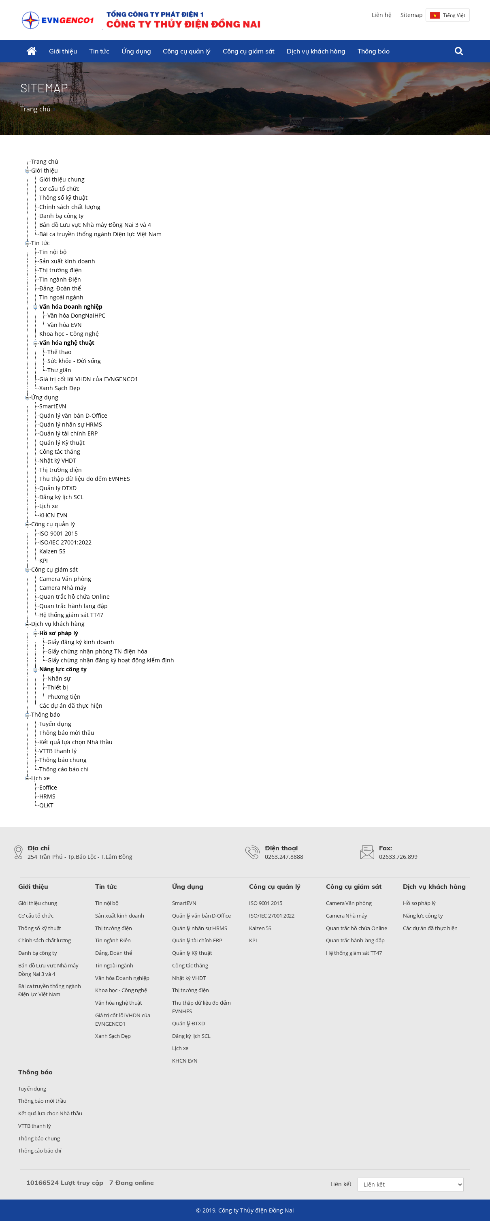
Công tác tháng (59, 451)
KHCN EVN (53, 515)
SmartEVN (52, 406)
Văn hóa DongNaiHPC (76, 315)
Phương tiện (64, 696)
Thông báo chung (63, 760)
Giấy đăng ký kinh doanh (80, 642)
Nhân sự (58, 678)
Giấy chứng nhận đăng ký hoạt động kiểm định (110, 660)
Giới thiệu (63, 51)
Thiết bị (57, 687)
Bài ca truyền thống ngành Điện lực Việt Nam (100, 234)
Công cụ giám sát (249, 51)
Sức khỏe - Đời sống (74, 361)
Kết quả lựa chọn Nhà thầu (76, 742)
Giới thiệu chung (62, 179)
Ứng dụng (136, 51)
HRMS (47, 796)
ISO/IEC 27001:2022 (65, 542)
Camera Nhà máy (62, 587)
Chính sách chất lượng (69, 207)
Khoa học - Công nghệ (69, 333)
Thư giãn (59, 370)
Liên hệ (382, 15)
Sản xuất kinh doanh (67, 261)
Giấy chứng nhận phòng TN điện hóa (97, 651)
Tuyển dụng (55, 724)
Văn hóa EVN (64, 325)
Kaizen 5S (52, 551)
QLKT (46, 805)
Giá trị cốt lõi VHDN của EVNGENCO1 (88, 379)
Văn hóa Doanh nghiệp (70, 306)
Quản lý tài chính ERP (68, 433)
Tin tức (99, 51)
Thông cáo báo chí (64, 769)
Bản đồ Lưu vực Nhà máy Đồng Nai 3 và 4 (95, 224)
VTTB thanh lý (58, 751)
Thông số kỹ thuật (63, 197)
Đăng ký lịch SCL (61, 497)
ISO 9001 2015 (58, 533)
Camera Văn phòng (65, 579)
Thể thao (59, 352)
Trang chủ (35, 109)
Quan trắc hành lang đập (73, 606)
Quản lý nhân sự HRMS (70, 424)
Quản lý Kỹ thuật (62, 442)
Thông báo (374, 51)
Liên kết (341, 1184)
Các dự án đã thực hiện (70, 705)
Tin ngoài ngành (61, 297)
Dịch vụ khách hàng (316, 51)
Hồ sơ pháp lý (58, 633)
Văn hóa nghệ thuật (66, 342)
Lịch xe (48, 506)
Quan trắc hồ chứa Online (74, 596)
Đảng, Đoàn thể (60, 288)
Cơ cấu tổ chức (59, 188)
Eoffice (48, 787)
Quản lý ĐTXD (58, 488)
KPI (43, 560)
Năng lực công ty (63, 669)
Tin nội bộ (52, 252)
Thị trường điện (60, 270)
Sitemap (412, 15)
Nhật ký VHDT (57, 460)
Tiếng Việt (447, 15)
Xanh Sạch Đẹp (59, 388)
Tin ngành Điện (60, 279)
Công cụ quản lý (187, 51)
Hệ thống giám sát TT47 (71, 615)
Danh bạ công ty (61, 216)
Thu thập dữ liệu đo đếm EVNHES (84, 478)
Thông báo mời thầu (66, 732)
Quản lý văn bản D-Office (73, 415)
